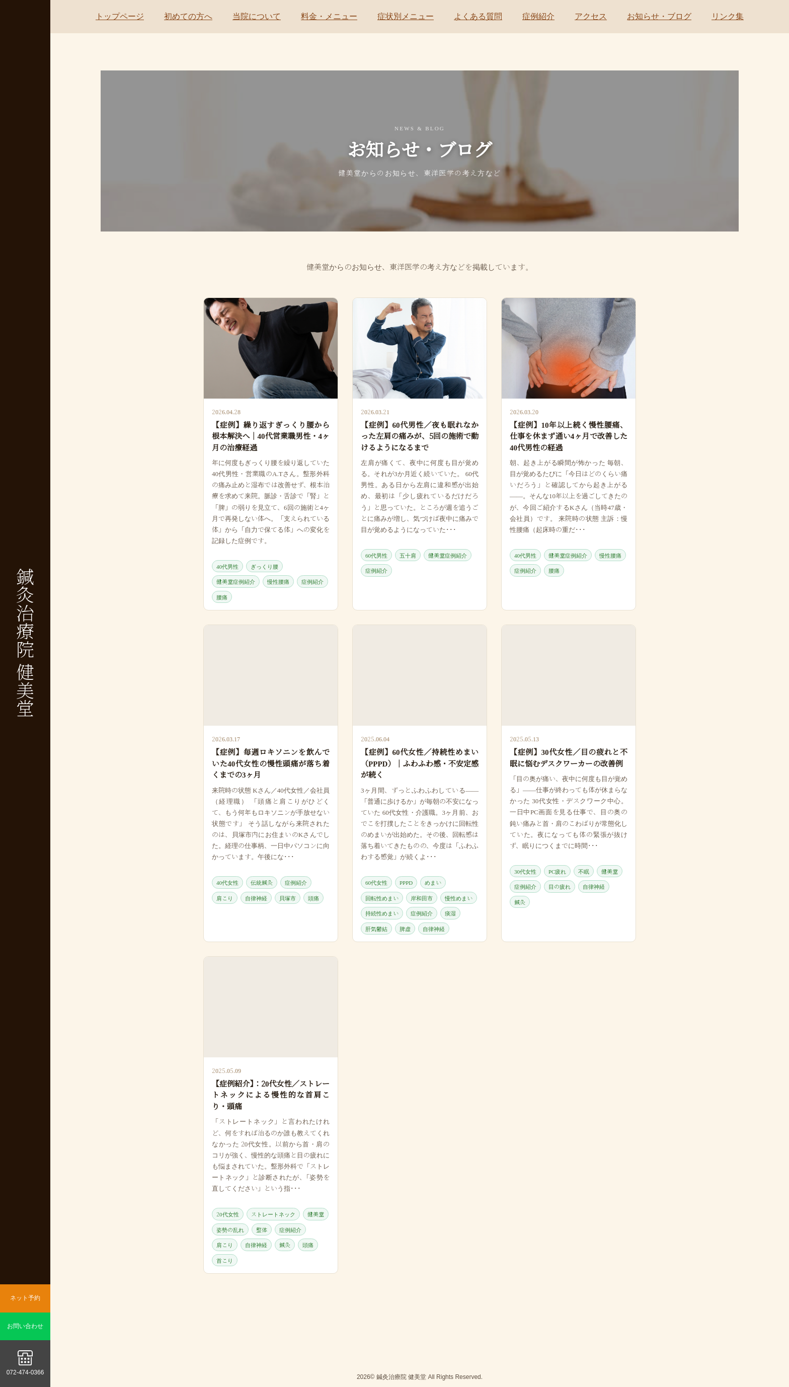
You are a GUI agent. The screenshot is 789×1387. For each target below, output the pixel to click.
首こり (224, 1260)
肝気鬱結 (376, 928)
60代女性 (376, 882)
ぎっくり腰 (264, 566)
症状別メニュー (405, 16)
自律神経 (256, 898)
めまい (433, 882)
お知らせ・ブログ (659, 16)
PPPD (406, 882)
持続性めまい (382, 913)
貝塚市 (287, 898)
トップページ (120, 16)
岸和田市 (422, 898)
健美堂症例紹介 (235, 581)
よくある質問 (478, 16)
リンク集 (728, 16)
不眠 (583, 871)
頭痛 (313, 898)
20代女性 (227, 1214)
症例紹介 (538, 16)
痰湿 (450, 913)
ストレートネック (273, 1214)
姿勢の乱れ (230, 1229)
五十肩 (408, 555)
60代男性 (376, 555)
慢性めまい (458, 898)
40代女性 (227, 882)
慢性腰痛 (278, 581)
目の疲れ (559, 886)
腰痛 (221, 597)
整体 (261, 1229)
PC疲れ (557, 871)
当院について (256, 16)
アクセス (591, 16)
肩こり (224, 898)
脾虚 (405, 928)
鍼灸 (519, 902)
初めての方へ (188, 16)
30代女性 (525, 871)
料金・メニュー (329, 16)
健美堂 (609, 871)
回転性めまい (382, 898)
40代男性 (227, 566)
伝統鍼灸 (262, 882)
